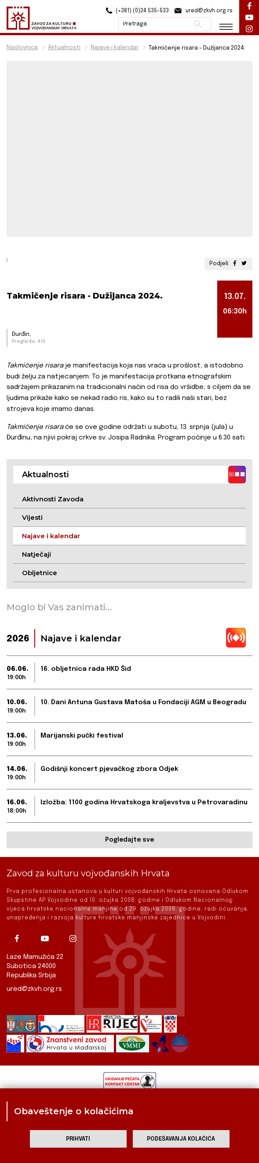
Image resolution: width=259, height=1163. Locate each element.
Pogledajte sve (129, 840)
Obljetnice (39, 573)
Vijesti (32, 517)
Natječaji (36, 554)
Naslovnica (22, 47)
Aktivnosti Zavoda (53, 499)
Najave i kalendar (115, 47)
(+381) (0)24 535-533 (136, 11)
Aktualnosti (64, 47)
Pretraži (197, 24)
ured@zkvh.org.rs (34, 989)
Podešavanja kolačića (181, 1139)
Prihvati (78, 1139)
